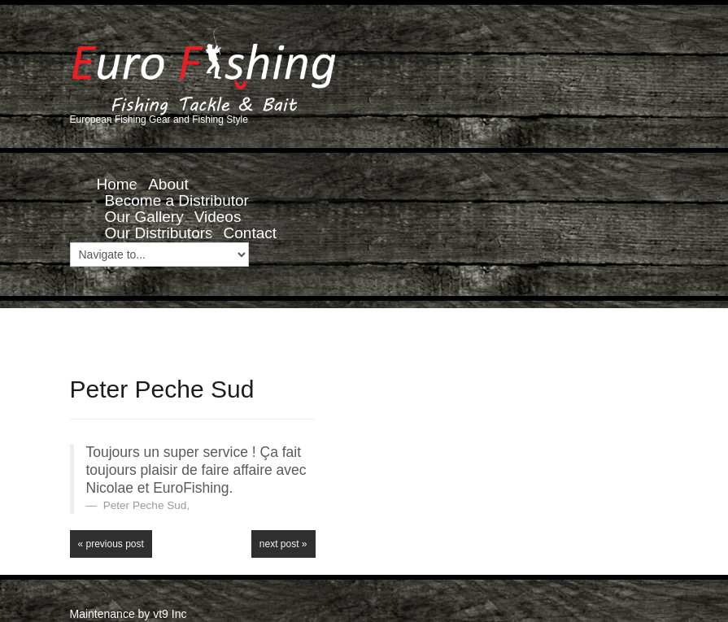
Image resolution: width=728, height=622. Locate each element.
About (168, 184)
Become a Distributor (177, 200)
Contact (250, 232)
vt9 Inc (169, 613)
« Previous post (111, 544)
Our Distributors (159, 232)
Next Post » (283, 544)
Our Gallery (144, 216)
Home (117, 184)
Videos (218, 216)
